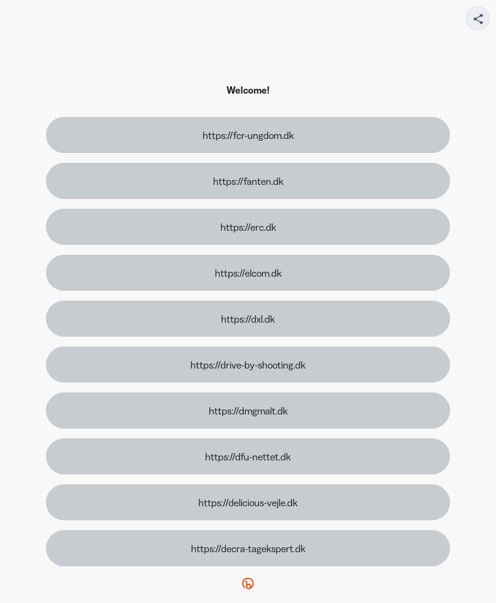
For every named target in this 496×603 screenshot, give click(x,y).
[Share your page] (477, 18)
